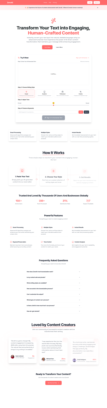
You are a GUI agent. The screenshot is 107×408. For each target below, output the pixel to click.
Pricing (55, 2)
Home (45, 2)
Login (89, 2)
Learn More (59, 47)
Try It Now (47, 47)
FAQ (50, 2)
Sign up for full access (82, 57)
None (86, 112)
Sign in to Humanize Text (53, 118)
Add (81, 112)
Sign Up (97, 2)
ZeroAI (10, 2)
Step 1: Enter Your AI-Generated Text (27, 61)
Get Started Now (53, 383)
